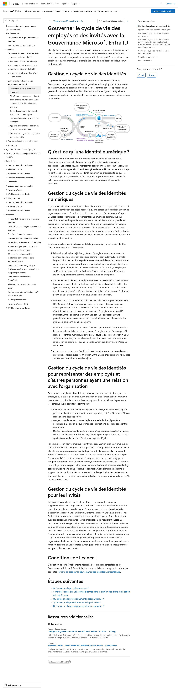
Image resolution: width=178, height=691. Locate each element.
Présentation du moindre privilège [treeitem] (22, 61)
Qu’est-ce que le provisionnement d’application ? (76, 602)
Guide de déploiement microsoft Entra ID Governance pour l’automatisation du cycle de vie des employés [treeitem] (25, 116)
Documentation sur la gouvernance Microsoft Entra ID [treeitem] (21, 28)
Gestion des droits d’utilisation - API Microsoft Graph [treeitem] (23, 294)
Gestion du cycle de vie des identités (154, 26)
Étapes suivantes (145, 60)
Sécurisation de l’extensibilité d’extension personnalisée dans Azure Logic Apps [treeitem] (21, 258)
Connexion (170, 3)
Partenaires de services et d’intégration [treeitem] (24, 242)
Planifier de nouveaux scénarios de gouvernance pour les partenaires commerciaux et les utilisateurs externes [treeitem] (24, 101)
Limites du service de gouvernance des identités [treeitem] (24, 228)
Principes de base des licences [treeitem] (20, 234)
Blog (48, 682)
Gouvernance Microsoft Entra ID (68, 20)
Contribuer (60, 682)
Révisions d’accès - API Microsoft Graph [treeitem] (22, 286)
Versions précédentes (34, 682)
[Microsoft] (5, 4)
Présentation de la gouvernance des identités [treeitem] (23, 39)
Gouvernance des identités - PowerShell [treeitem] (20, 278)
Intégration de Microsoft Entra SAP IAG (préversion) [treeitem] (23, 75)
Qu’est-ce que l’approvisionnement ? (71, 588)
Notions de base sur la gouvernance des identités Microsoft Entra (89, 571)
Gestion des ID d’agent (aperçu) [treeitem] (21, 45)
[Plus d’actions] (127, 21)
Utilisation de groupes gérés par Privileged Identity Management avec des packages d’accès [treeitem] (23, 269)
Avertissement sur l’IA (12, 682)
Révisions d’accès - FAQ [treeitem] (18, 303)
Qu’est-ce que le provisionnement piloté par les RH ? (78, 598)
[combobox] (22, 20)
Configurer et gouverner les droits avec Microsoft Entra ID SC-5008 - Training (81, 631)
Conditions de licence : (147, 57)
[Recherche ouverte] (162, 3)
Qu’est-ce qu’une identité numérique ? (154, 29)
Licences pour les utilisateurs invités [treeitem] (23, 238)
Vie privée (72, 682)
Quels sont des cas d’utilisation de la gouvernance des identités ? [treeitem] (23, 55)
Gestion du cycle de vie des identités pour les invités (153, 52)
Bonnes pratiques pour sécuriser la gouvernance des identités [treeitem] (22, 248)
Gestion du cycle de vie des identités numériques (153, 34)
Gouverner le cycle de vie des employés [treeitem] (22, 90)
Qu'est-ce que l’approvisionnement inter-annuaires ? (78, 605)
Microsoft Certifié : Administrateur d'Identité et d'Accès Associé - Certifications (82, 645)
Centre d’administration (163, 11)
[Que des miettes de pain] (50, 21)
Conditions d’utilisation (91, 682)
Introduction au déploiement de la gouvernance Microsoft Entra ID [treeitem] (22, 67)
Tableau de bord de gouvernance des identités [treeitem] (23, 220)
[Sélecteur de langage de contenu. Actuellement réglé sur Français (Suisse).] (13, 676)
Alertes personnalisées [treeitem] (17, 299)
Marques (108, 682)
